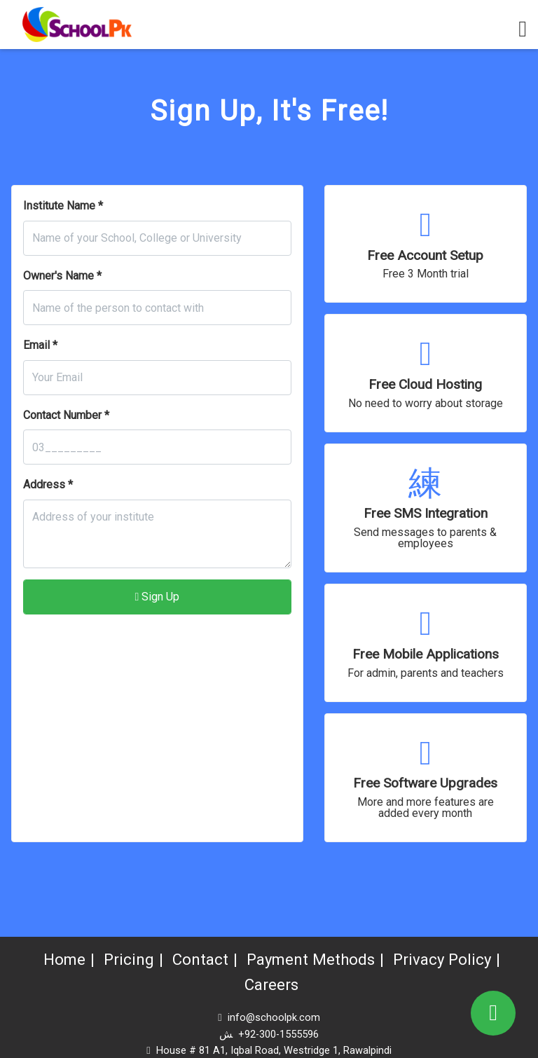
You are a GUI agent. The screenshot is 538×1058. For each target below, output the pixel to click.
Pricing (123, 959)
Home (57, 959)
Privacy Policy (448, 959)
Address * (48, 484)
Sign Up (156, 596)
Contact (197, 959)
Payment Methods (311, 959)
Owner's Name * (62, 275)
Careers (272, 984)
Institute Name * (63, 205)
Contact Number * (66, 415)
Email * (40, 345)
